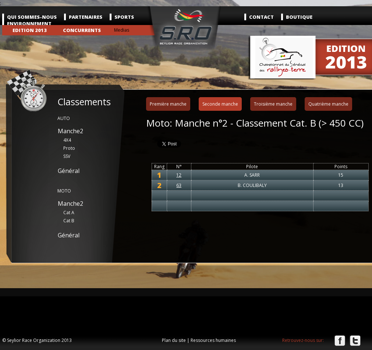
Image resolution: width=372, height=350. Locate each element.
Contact (261, 17)
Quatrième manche (328, 104)
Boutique (299, 17)
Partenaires (85, 17)
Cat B (68, 221)
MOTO (64, 191)
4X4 (67, 140)
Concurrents (82, 30)
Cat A (68, 212)
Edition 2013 (30, 30)
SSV (66, 156)
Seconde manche (220, 104)
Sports (124, 17)
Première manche (168, 104)
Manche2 (70, 131)
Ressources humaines (213, 340)
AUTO (63, 118)
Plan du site (174, 340)
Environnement (29, 23)
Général (68, 171)
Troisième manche (273, 104)
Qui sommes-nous (32, 17)
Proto (69, 148)
